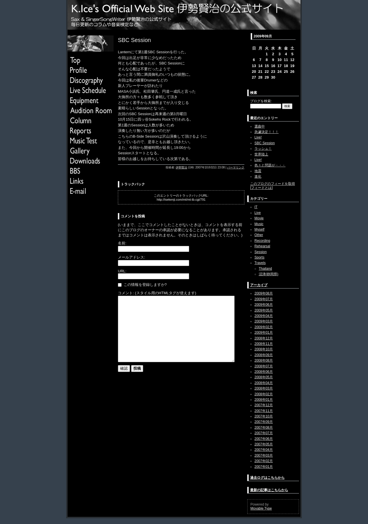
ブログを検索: (261, 101)
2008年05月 (263, 377)
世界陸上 (261, 154)
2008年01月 (263, 400)
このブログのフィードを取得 (272, 184)
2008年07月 (263, 366)
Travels (260, 263)
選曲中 (259, 126)
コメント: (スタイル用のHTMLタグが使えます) (157, 293)
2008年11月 (263, 344)
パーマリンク (235, 167)
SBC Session (264, 143)
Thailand (265, 269)
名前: (122, 243)
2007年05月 (263, 444)
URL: (122, 271)
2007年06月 (263, 439)
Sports (259, 257)
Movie (259, 218)
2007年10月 (263, 416)
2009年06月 (263, 305)
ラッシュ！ (263, 149)
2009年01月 (263, 333)
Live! (258, 137)
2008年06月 (263, 372)
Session (260, 252)
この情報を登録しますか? (142, 284)
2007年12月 (263, 405)
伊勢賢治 (181, 167)
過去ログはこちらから (267, 478)
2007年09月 (263, 422)
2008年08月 (263, 360)
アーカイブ (258, 285)
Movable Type (261, 508)
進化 (257, 176)
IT (256, 207)
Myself (259, 229)
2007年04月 (263, 450)
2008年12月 (263, 338)
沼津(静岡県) (268, 274)
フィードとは (261, 188)
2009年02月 (263, 327)
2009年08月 (263, 293)
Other (258, 235)
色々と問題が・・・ (269, 165)
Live (257, 213)
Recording (262, 241)
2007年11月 (263, 411)
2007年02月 (263, 461)
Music (258, 224)
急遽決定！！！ (266, 132)
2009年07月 (263, 299)
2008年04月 (263, 383)
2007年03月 (263, 455)
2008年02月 (263, 394)
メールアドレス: (131, 257)
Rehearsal (262, 246)
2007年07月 (263, 433)
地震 (257, 171)
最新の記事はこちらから (269, 490)
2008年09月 (263, 355)
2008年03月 (263, 388)
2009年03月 (263, 321)
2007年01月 (263, 467)
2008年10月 (263, 349)
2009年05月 (263, 310)
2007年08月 (263, 428)
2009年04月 (263, 316)
